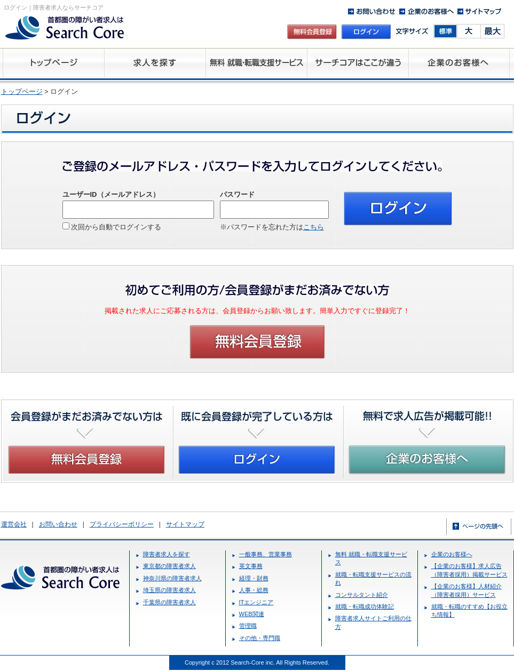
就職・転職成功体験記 (364, 606)
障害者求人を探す (166, 554)
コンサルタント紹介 (361, 595)
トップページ (22, 91)
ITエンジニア (256, 602)
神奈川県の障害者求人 (172, 578)
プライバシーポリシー (122, 524)
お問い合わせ (58, 524)
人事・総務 (253, 590)
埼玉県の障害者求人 (169, 590)
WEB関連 (251, 614)
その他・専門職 (259, 638)
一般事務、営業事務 (265, 554)
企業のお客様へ (451, 554)
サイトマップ (185, 524)
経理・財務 (253, 578)
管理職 (248, 625)
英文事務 (251, 566)
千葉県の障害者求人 (169, 602)
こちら (313, 227)
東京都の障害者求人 (169, 566)
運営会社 (14, 524)
